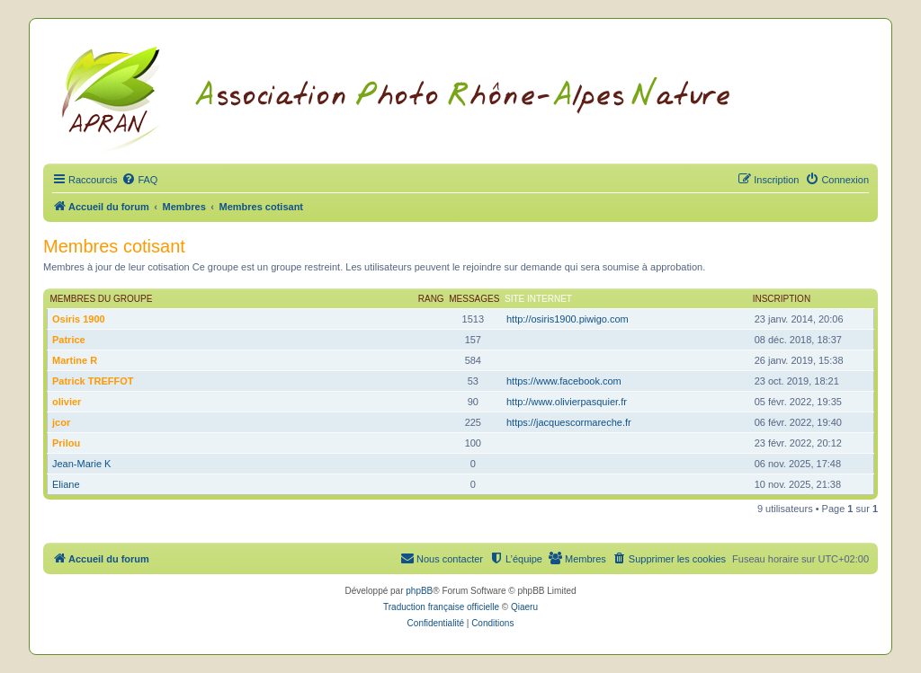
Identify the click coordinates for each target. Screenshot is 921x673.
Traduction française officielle (441, 607)
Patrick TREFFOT (92, 381)
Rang (431, 299)
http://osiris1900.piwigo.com (567, 319)
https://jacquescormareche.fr (568, 422)
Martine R (74, 360)
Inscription (781, 299)
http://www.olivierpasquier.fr (566, 401)
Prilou (66, 443)
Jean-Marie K (81, 463)
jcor (61, 422)
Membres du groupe (101, 299)
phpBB (419, 591)
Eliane (66, 484)
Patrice (68, 339)
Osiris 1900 (78, 319)
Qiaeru (524, 607)
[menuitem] (139, 179)
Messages (474, 299)
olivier (66, 401)
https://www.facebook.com (563, 381)
